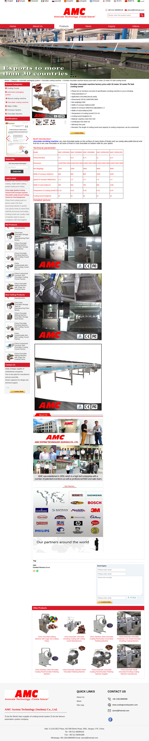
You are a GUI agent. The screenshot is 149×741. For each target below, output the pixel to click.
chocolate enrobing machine (46, 141)
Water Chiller (12, 106)
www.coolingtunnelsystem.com (125, 705)
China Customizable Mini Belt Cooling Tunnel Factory (22, 267)
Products (64, 26)
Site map (80, 705)
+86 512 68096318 (115, 10)
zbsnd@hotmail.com (135, 10)
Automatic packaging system (29, 80)
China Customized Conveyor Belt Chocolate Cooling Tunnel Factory (21, 277)
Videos (135, 26)
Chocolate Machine (14, 114)
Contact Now (17, 391)
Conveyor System (14, 110)
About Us (37, 26)
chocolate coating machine (51, 80)
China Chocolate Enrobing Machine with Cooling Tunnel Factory (22, 256)
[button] (71, 76)
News (88, 26)
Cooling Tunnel (13, 88)
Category (14, 80)
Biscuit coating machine (17, 98)
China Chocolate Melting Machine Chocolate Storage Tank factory (21, 246)
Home (13, 26)
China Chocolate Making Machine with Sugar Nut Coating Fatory (21, 287)
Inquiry (111, 26)
